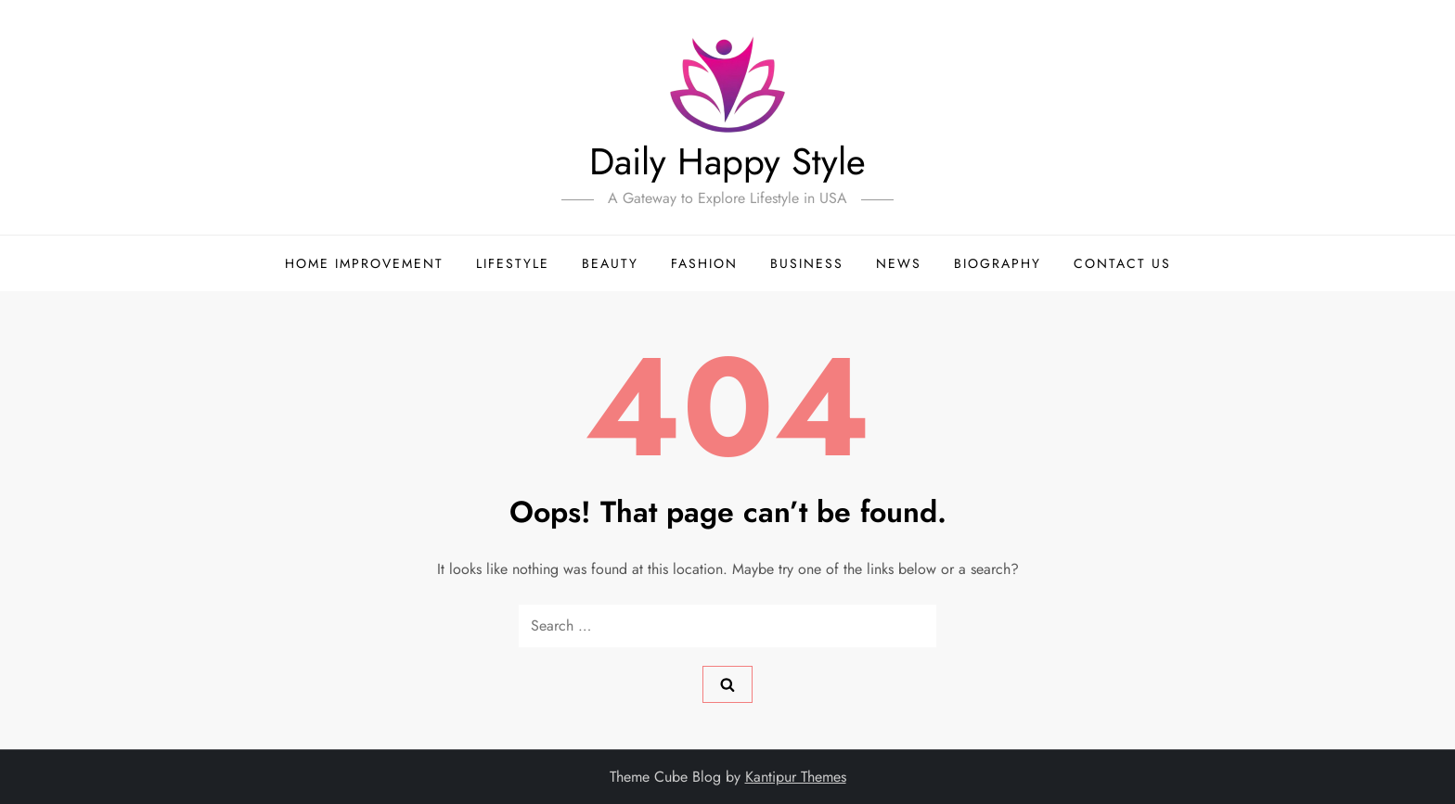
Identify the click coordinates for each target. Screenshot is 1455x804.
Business (806, 263)
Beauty (610, 263)
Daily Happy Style (727, 161)
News (898, 263)
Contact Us (1122, 263)
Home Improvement (364, 263)
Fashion (704, 263)
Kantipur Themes (795, 776)
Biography (997, 263)
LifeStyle (512, 263)
